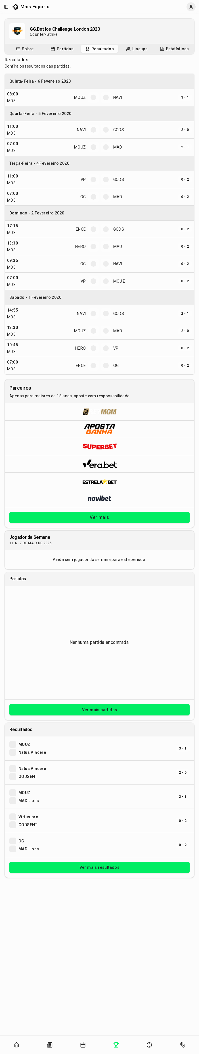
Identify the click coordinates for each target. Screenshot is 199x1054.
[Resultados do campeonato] (99, 49)
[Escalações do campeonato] (137, 49)
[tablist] (99, 49)
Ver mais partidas (99, 709)
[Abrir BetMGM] (99, 411)
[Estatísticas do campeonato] (174, 49)
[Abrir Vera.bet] (99, 463)
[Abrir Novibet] (99, 498)
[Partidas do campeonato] (62, 49)
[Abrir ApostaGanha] (99, 429)
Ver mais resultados (99, 867)
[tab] (24, 49)
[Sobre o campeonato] (25, 49)
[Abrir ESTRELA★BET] (99, 481)
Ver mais (99, 517)
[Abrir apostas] (182, 1045)
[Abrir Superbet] (99, 446)
